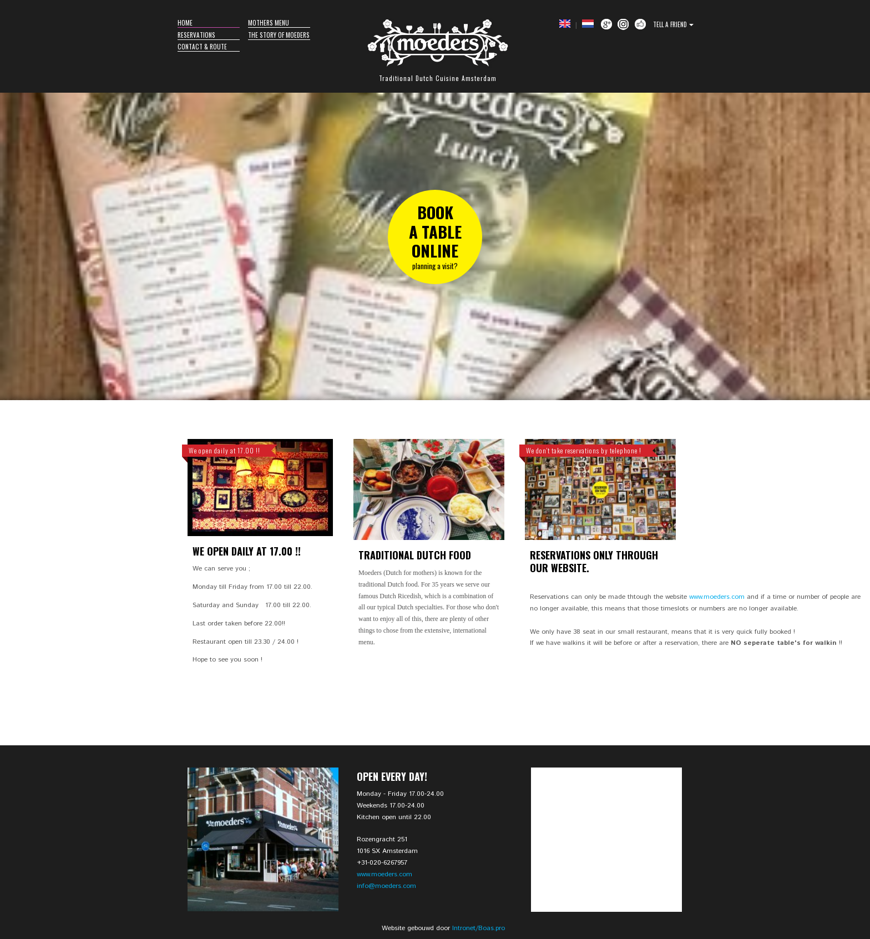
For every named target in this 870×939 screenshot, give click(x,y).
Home (185, 22)
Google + (606, 24)
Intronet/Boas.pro (478, 928)
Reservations (196, 35)
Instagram (623, 24)
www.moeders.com (717, 597)
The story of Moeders (279, 35)
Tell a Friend (670, 24)
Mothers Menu (268, 22)
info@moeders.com (386, 886)
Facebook (640, 24)
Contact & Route (202, 46)
